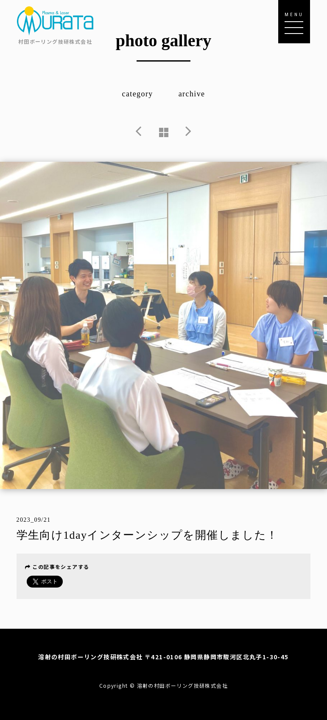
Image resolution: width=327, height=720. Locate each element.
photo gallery (164, 40)
